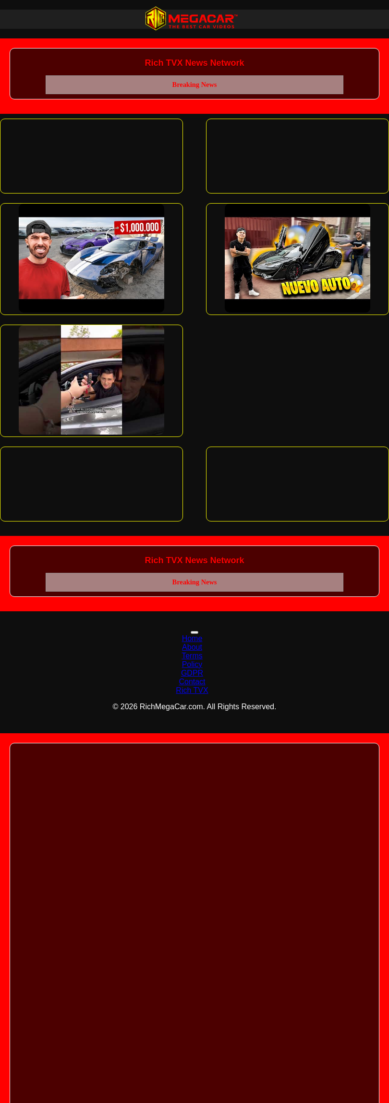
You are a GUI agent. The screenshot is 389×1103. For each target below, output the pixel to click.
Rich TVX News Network (194, 63)
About (192, 647)
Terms (192, 656)
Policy (192, 664)
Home (192, 638)
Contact (192, 682)
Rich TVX (192, 690)
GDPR (192, 673)
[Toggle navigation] (194, 632)
